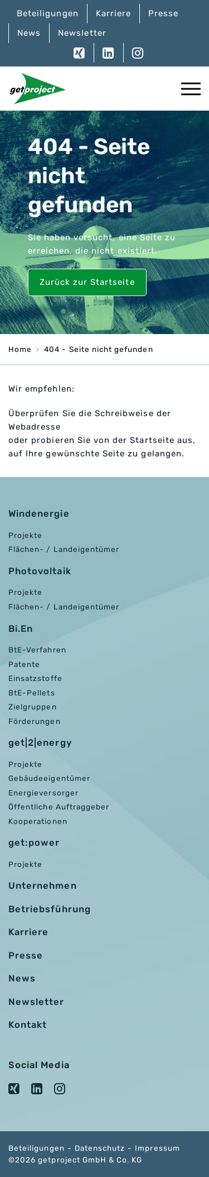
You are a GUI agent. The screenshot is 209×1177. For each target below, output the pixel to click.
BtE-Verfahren (37, 649)
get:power (34, 842)
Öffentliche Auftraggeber (58, 806)
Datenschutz (100, 1147)
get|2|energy (40, 742)
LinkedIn (108, 53)
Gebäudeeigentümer (49, 778)
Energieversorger (43, 792)
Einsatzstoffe (35, 678)
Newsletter (82, 33)
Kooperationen (37, 821)
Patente (24, 664)
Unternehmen (42, 885)
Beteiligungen (48, 13)
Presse (163, 13)
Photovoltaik (39, 571)
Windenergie (39, 513)
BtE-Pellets (31, 692)
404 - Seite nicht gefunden (98, 349)
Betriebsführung (49, 909)
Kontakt (27, 1024)
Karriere (113, 13)
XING (79, 53)
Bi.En (20, 628)
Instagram (133, 53)
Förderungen (34, 721)
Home (20, 349)
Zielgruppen (32, 706)
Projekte (25, 535)
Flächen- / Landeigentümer (63, 549)
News (29, 33)
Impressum (157, 1147)
